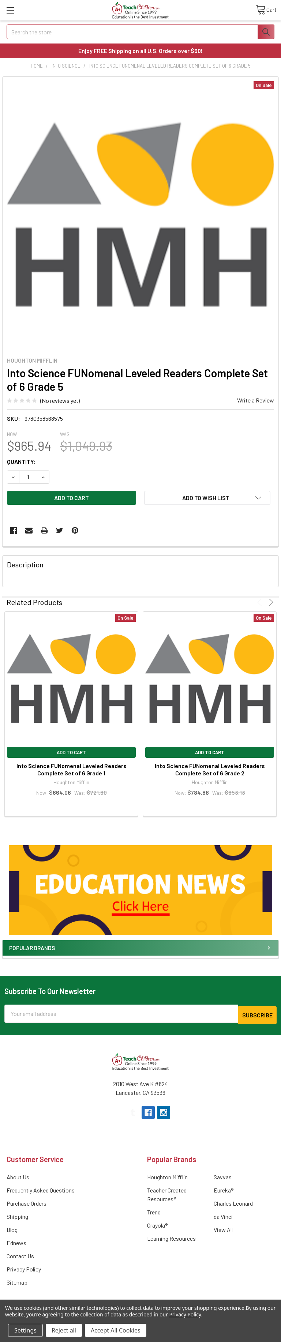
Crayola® (157, 1223)
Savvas (223, 1175)
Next (269, 602)
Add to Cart (71, 752)
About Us (18, 1175)
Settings (25, 1330)
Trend (154, 1210)
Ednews (16, 1241)
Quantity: (21, 461)
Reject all (64, 1330)
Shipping (17, 1214)
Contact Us (20, 1254)
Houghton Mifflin (167, 1175)
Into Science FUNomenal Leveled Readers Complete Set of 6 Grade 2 (210, 769)
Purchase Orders (26, 1201)
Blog (12, 1228)
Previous (260, 602)
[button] (140, 890)
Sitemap (17, 1280)
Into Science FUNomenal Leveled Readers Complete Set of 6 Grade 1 (71, 769)
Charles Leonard (233, 1201)
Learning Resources (171, 1236)
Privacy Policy (24, 1267)
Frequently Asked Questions (41, 1188)
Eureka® (223, 1188)
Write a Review (255, 400)
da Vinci (223, 1214)
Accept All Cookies (115, 1330)
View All (223, 1228)
